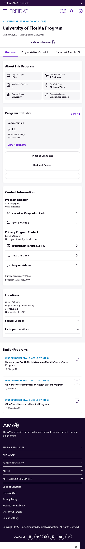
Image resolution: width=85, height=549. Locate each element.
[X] (37, 537)
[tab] (10, 52)
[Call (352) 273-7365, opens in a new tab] (42, 223)
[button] (72, 11)
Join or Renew (63, 11)
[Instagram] (53, 537)
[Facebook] (45, 537)
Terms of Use (9, 493)
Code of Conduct (12, 486)
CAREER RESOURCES (13, 463)
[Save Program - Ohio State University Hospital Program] (77, 401)
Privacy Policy (10, 499)
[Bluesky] (68, 537)
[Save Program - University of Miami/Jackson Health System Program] (77, 382)
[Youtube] (61, 537)
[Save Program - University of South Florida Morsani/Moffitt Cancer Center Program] (77, 359)
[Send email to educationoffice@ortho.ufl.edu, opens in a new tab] (42, 213)
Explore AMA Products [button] (42, 3)
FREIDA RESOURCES (13, 447)
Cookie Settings (11, 517)
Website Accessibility (14, 505)
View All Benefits (17, 144)
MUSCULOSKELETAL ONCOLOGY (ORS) (24, 21)
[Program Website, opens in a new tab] (42, 265)
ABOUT (6, 471)
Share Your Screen (12, 511)
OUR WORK (9, 455)
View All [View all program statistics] (75, 113)
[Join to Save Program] (42, 42)
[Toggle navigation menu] (5, 11)
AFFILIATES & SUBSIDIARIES (17, 478)
